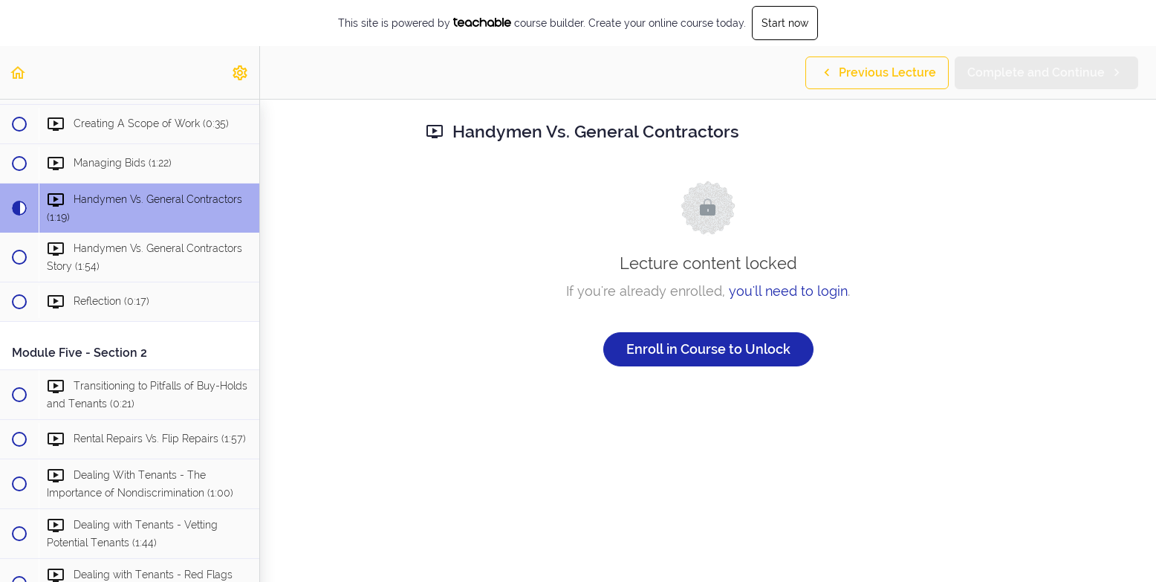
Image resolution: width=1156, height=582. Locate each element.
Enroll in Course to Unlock (708, 349)
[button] (18, 72)
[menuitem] (240, 72)
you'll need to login (788, 291)
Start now (785, 23)
